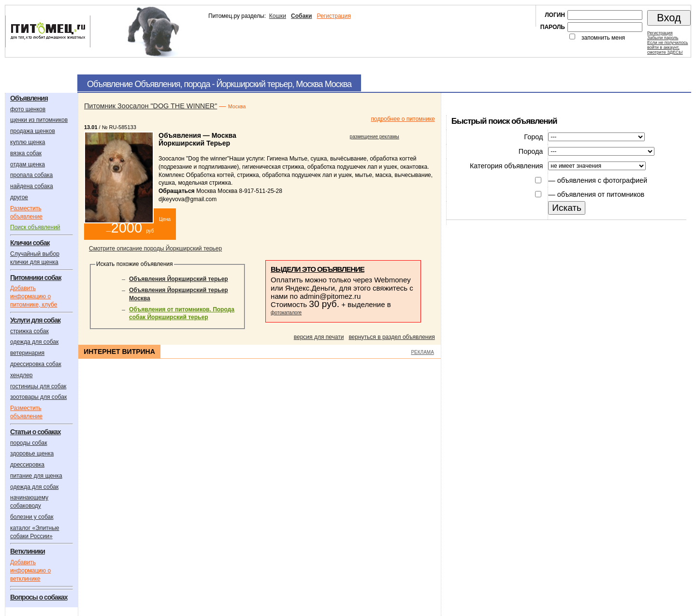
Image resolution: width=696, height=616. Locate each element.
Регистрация (333, 16)
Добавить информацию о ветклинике (30, 570)
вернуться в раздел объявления (391, 337)
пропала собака (31, 175)
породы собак (28, 443)
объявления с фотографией (602, 180)
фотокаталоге (286, 312)
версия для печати (319, 337)
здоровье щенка (32, 453)
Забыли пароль (662, 37)
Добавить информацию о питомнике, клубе (33, 296)
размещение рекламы (374, 136)
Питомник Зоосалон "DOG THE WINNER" (150, 106)
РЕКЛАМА (422, 352)
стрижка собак (29, 331)
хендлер (21, 375)
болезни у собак (32, 516)
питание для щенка (36, 475)
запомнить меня (603, 37)
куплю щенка (27, 142)
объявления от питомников (601, 194)
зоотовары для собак (38, 397)
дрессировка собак (35, 364)
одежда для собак (34, 341)
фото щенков (27, 109)
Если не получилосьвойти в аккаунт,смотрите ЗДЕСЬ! (667, 47)
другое (19, 197)
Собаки (301, 16)
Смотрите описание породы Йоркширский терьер (155, 248)
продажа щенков (32, 131)
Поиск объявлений (35, 227)
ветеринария (27, 353)
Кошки (277, 16)
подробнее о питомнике (403, 119)
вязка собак (26, 153)
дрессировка (27, 464)
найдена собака (31, 186)
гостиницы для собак (38, 386)
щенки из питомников (39, 120)
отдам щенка (27, 164)
